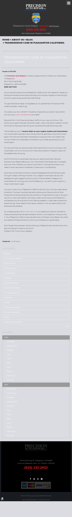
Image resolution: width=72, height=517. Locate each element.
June (9, 359)
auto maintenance (23, 115)
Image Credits (34, 495)
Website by (45, 496)
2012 (6, 337)
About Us (18, 40)
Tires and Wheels (12, 307)
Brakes (7, 254)
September (12, 346)
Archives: (7, 332)
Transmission (15, 241)
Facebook (30, 480)
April (9, 367)
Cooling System (11, 283)
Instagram (42, 480)
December (12, 389)
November (12, 393)
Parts (6, 317)
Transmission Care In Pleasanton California (34, 43)
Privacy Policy (25, 495)
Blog (29, 40)
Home (5, 40)
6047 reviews (54, 26)
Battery (7, 278)
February (11, 376)
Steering (8, 298)
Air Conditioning (12, 293)
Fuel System (10, 263)
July (8, 354)
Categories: (8, 249)
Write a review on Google (34, 480)
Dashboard (9, 273)
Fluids (7, 303)
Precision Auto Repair (16, 76)
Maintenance (10, 268)
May (9, 363)
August (10, 350)
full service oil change (33, 211)
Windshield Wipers (13, 258)
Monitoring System (13, 322)
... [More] (67, 326)
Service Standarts (12, 288)
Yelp (38, 480)
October (11, 342)
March (10, 371)
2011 (6, 385)
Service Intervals (11, 312)
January (10, 380)
